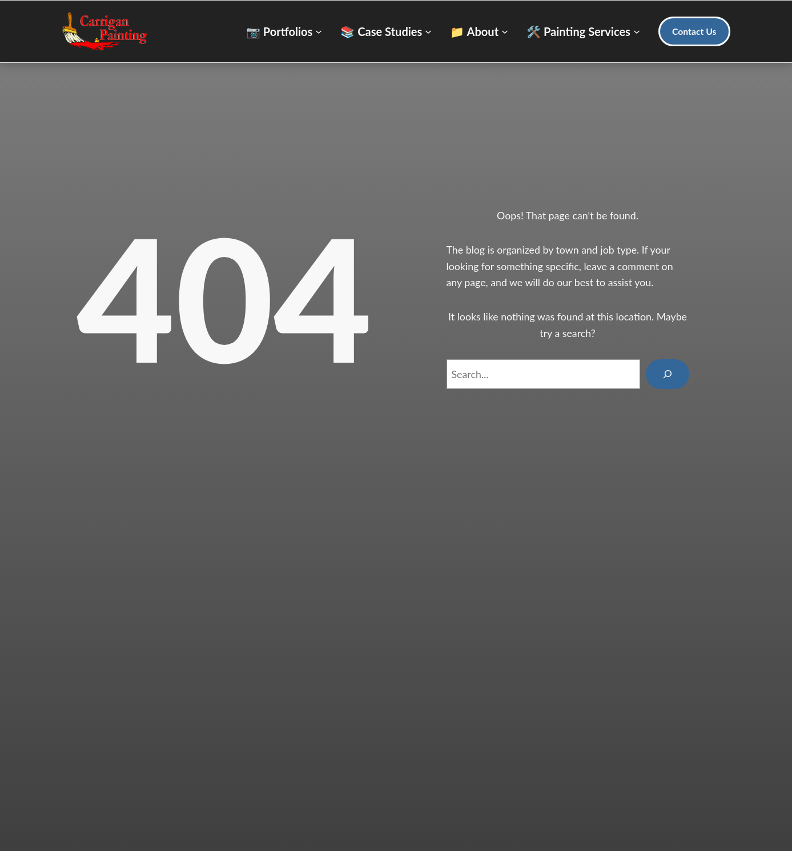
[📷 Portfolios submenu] (284, 31)
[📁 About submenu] (479, 31)
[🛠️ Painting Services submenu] (583, 31)
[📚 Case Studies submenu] (386, 31)
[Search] (667, 374)
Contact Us (694, 31)
